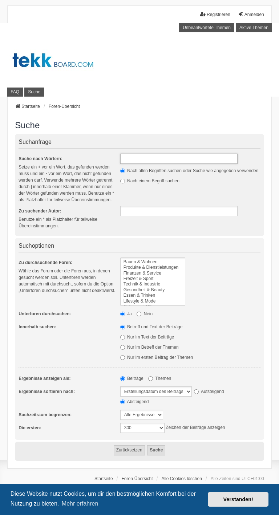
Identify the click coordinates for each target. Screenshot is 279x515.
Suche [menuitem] (34, 91)
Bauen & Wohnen (153, 262)
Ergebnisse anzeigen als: (44, 378)
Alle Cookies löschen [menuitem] (181, 478)
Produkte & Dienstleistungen (153, 267)
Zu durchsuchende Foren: (45, 262)
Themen (159, 378)
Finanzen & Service (153, 273)
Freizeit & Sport (153, 278)
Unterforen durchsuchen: (45, 313)
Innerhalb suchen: (37, 326)
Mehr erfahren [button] (80, 503)
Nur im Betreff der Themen (149, 347)
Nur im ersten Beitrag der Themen (156, 357)
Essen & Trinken (153, 295)
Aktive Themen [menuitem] (253, 27)
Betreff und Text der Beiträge (151, 326)
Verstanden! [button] (238, 499)
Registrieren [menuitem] (215, 14)
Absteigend (134, 401)
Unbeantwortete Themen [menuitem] (207, 27)
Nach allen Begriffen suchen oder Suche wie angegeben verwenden (189, 170)
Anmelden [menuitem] (251, 14)
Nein (145, 313)
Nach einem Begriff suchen (149, 180)
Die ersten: (30, 427)
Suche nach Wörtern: (40, 158)
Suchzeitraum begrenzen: (45, 414)
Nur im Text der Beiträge (147, 337)
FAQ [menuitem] (15, 91)
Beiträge (131, 378)
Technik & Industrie (153, 284)
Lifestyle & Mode (153, 301)
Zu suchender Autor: (40, 211)
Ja (126, 313)
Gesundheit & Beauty (153, 290)
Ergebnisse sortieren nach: (47, 391)
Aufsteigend (209, 391)
